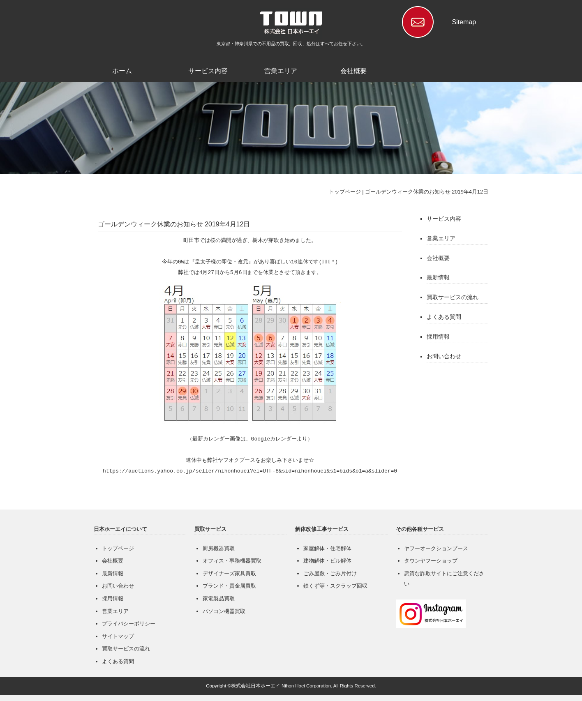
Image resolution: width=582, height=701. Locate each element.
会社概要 (353, 70)
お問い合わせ (444, 356)
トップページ (345, 192)
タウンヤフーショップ (430, 561)
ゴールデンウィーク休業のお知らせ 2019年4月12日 (426, 192)
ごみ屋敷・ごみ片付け (330, 573)
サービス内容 (208, 70)
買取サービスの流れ (452, 297)
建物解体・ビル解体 (327, 561)
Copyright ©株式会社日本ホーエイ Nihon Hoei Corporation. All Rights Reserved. (291, 685)
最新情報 (438, 277)
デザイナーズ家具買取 (229, 573)
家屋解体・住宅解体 (327, 548)
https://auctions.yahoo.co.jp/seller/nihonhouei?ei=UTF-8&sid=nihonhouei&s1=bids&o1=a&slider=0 (250, 471)
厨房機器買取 (219, 548)
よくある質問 (444, 317)
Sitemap (464, 21)
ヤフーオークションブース (436, 548)
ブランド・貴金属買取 (229, 586)
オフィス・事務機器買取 (232, 561)
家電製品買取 (219, 598)
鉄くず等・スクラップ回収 (335, 586)
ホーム (122, 70)
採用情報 (438, 336)
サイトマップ (118, 636)
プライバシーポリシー (128, 623)
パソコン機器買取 (224, 611)
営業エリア (280, 70)
